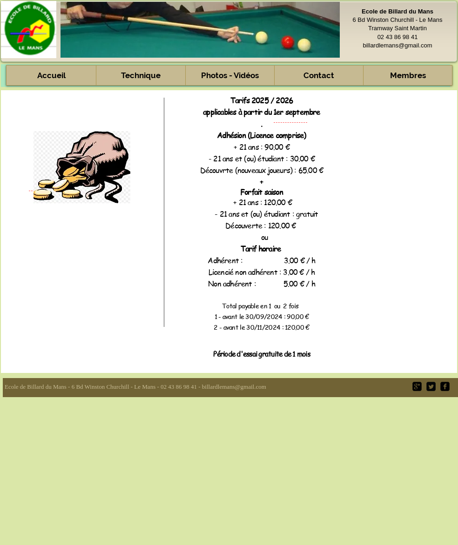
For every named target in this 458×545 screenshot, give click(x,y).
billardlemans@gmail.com (397, 45)
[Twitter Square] (431, 386)
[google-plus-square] (417, 386)
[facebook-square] (445, 386)
